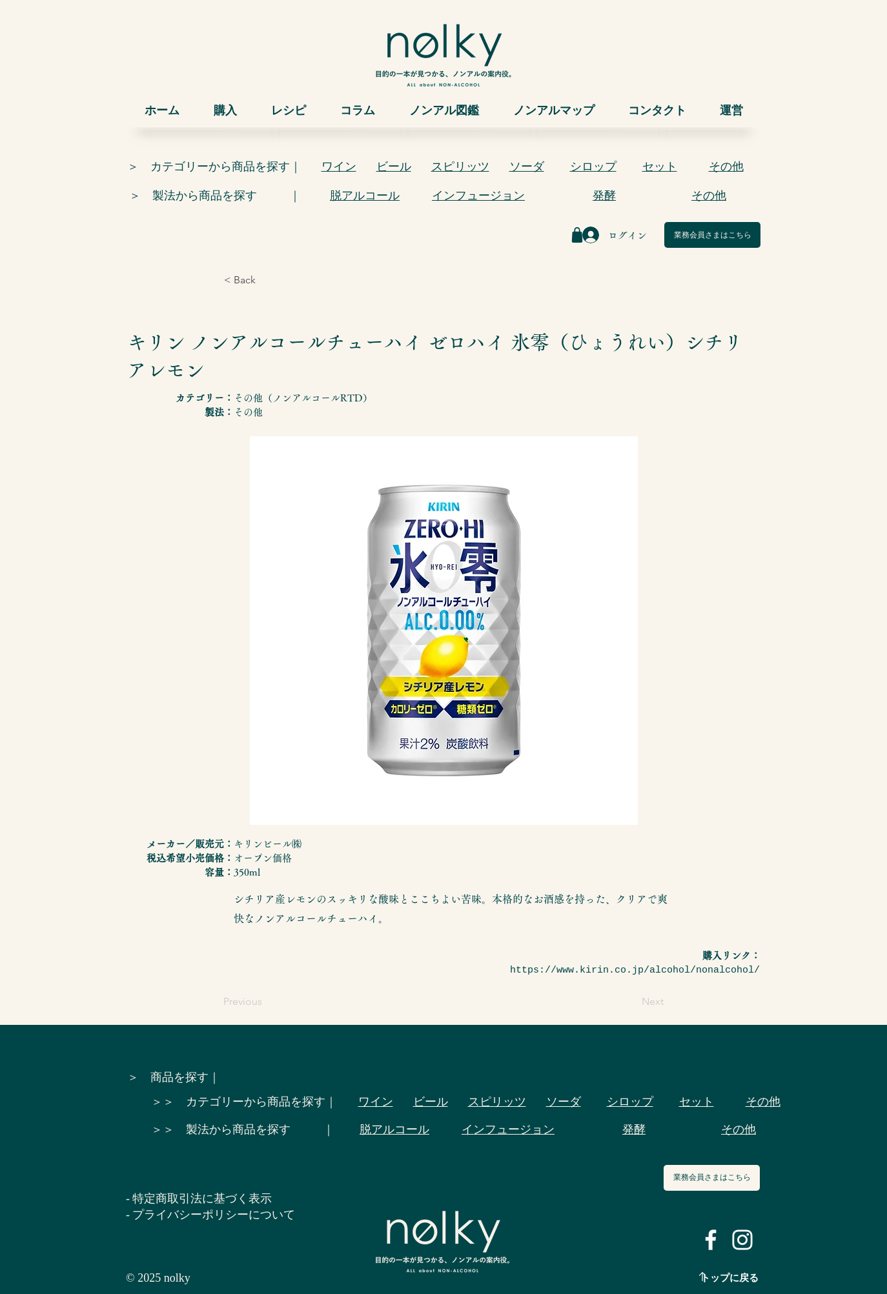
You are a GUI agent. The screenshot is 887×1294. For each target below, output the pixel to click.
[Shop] (577, 235)
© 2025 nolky (158, 1277)
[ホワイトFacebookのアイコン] (710, 1239)
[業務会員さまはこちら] (712, 235)
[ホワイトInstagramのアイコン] (742, 1239)
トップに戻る (729, 1278)
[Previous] (266, 1002)
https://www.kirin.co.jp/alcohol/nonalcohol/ (635, 970)
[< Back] (266, 280)
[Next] (631, 1002)
